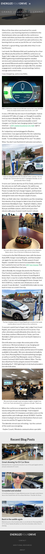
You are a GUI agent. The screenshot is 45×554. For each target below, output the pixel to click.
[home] (13, 4)
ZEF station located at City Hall (22, 126)
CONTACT (22, 540)
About (22, 550)
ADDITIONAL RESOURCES (22, 545)
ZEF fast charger (32, 265)
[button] (30, 4)
